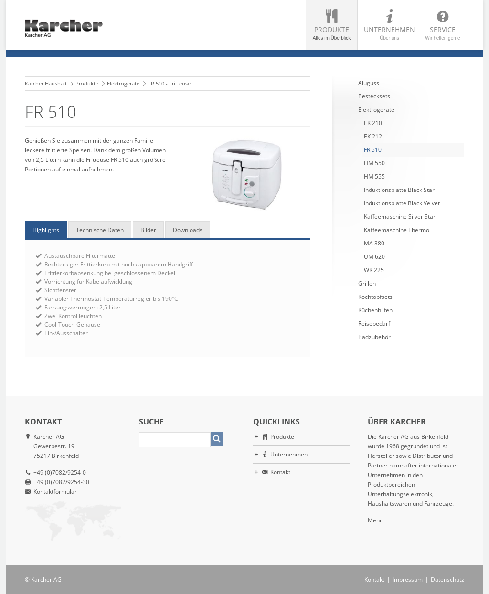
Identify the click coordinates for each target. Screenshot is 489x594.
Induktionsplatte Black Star (399, 190)
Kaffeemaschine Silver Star (400, 216)
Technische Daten (100, 230)
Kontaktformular (55, 492)
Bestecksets (374, 96)
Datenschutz (447, 579)
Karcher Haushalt (46, 83)
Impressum (408, 579)
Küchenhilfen (375, 310)
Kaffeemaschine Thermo (396, 230)
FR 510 (373, 150)
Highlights (45, 230)
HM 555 (374, 176)
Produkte (331, 33)
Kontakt (280, 472)
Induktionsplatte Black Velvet (402, 203)
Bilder (148, 230)
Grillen (367, 283)
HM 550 (374, 163)
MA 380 (374, 243)
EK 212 (373, 136)
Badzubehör (374, 337)
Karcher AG (46, 579)
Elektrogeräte (123, 83)
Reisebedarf (374, 323)
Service (442, 33)
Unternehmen (389, 33)
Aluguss (368, 83)
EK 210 (373, 123)
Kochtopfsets (375, 297)
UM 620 (374, 257)
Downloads (187, 230)
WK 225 (374, 270)
